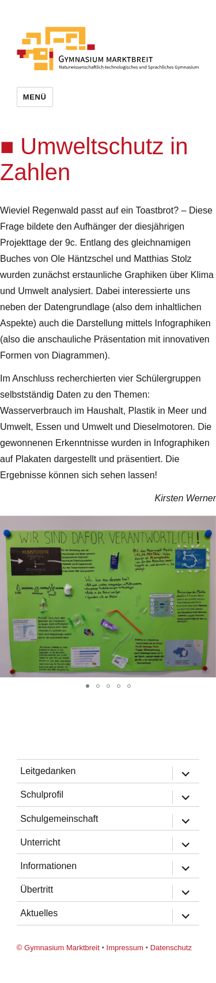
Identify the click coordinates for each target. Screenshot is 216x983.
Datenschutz (171, 947)
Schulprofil (41, 794)
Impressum (125, 947)
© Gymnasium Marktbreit (58, 947)
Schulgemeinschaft (59, 819)
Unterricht (40, 842)
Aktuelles (39, 913)
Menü (35, 97)
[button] (205, 526)
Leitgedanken (47, 771)
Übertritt (36, 889)
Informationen (48, 866)
